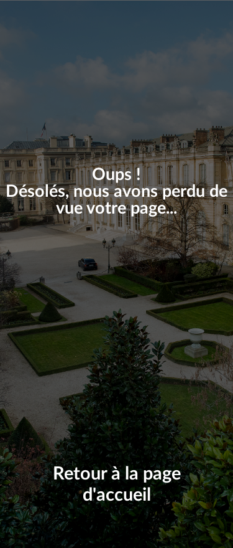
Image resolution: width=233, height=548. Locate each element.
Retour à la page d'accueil (117, 485)
